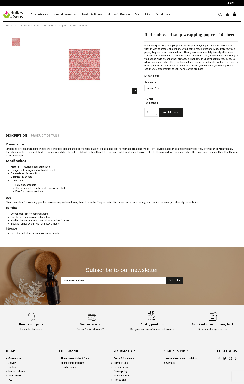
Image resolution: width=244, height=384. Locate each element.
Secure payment (92, 324)
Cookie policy (120, 371)
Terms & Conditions (124, 358)
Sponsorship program (72, 362)
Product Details (45, 135)
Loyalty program (69, 367)
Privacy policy (121, 367)
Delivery (12, 362)
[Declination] (152, 88)
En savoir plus (151, 75)
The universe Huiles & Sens (75, 358)
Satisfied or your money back (213, 324)
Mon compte (15, 358)
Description (16, 135)
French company (31, 324)
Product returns (16, 371)
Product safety (121, 375)
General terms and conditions (182, 358)
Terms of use (121, 362)
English (232, 3)
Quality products (152, 324)
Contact (12, 367)
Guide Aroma (15, 375)
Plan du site (120, 379)
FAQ (10, 379)
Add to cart (171, 112)
